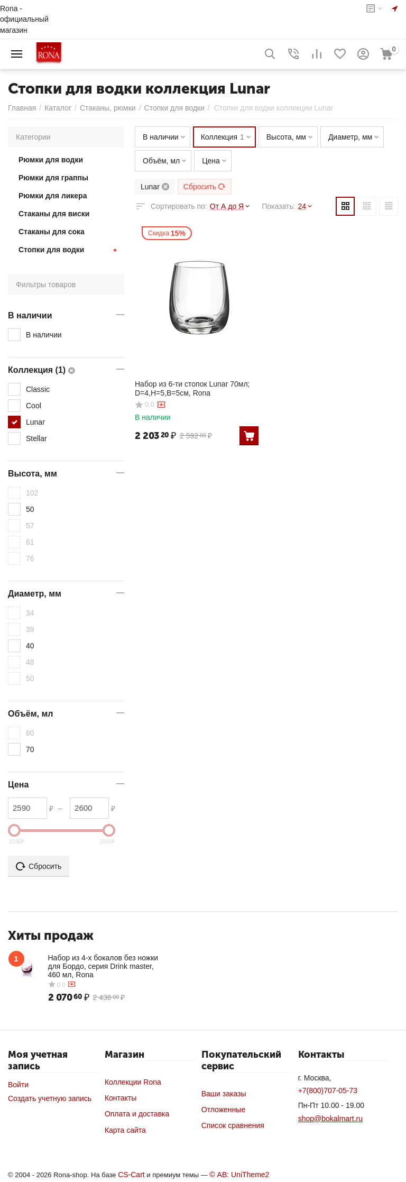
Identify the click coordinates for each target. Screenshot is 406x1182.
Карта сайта (125, 1130)
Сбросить (204, 186)
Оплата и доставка (137, 1114)
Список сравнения (232, 1125)
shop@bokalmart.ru (330, 1118)
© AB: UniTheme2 (239, 1174)
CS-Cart (131, 1174)
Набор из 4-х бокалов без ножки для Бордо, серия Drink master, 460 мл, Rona (103, 966)
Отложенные (223, 1109)
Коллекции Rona (133, 1082)
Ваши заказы (223, 1093)
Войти (18, 1084)
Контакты (120, 1098)
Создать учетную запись (49, 1098)
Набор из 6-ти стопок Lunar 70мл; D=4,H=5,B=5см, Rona (192, 388)
